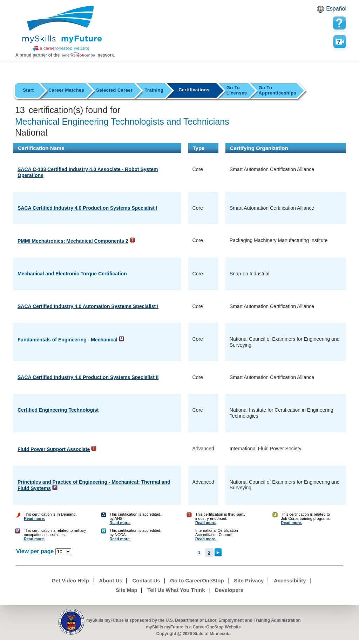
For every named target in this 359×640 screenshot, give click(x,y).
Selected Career (114, 90)
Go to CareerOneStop (197, 580)
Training (153, 90)
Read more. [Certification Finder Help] (34, 518)
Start (28, 90)
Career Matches (66, 90)
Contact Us (146, 580)
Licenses (236, 90)
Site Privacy (249, 580)
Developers (229, 590)
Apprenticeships (277, 90)
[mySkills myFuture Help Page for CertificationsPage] (339, 23)
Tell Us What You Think (176, 590)
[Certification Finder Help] (17, 518)
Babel (321, 11)
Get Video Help (70, 580)
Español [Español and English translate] (336, 9)
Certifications (194, 89)
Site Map (126, 590)
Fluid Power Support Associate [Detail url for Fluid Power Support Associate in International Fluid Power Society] (54, 449)
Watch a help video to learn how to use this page (339, 42)
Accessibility (290, 580)
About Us (110, 580)
